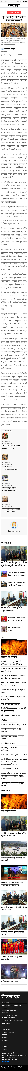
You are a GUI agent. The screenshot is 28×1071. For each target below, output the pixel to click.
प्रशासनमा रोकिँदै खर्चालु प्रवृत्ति (11, 768)
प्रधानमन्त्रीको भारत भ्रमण (14, 12)
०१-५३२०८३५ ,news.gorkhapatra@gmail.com (9, 1009)
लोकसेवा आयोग (5, 1027)
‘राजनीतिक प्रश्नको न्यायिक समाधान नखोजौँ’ (12, 784)
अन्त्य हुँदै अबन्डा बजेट (8, 743)
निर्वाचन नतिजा (5, 1047)
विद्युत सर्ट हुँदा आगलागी (9, 657)
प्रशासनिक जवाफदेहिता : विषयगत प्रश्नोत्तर (12, 737)
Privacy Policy (5, 1044)
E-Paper (4, 1)
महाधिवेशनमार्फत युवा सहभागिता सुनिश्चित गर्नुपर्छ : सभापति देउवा (14, 564)
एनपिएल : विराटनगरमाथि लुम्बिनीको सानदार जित (16, 619)
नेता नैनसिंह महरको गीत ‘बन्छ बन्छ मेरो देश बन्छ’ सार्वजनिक (13, 710)
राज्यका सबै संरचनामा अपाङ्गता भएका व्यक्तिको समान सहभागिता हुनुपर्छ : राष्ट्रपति (13, 776)
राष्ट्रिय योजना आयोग (6, 1030)
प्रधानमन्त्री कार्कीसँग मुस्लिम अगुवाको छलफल (11, 609)
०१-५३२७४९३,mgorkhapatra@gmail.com (12, 1015)
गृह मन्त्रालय (4, 1035)
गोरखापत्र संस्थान (5, 1062)
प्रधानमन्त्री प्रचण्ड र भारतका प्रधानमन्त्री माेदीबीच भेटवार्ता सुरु (11, 511)
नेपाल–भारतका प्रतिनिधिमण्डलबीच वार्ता (10, 468)
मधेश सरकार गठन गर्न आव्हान (15, 629)
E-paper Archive (22, 1)
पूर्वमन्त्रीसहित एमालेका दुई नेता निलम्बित (11, 730)
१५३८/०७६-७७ (19, 1020)
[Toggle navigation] (26, 5)
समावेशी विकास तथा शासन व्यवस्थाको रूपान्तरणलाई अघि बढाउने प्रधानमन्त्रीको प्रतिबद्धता (14, 762)
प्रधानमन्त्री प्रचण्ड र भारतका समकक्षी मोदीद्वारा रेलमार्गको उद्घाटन (11, 448)
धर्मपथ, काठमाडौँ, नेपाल (16, 1005)
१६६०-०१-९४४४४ (11, 1018)
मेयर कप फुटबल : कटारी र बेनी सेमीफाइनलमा (11, 749)
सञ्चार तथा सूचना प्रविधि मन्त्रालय (9, 1032)
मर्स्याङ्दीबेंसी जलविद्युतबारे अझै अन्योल (14, 754)
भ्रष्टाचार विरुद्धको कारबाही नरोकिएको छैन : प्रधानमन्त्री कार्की (17, 585)
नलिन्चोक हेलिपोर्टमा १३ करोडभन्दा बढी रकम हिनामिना (14, 670)
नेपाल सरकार (5, 1038)
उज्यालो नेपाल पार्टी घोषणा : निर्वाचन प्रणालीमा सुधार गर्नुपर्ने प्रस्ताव (17, 575)
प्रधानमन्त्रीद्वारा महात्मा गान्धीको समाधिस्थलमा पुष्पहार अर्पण (9, 490)
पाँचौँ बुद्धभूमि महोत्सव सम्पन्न (10, 704)
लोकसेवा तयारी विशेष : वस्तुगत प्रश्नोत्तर (14, 724)
